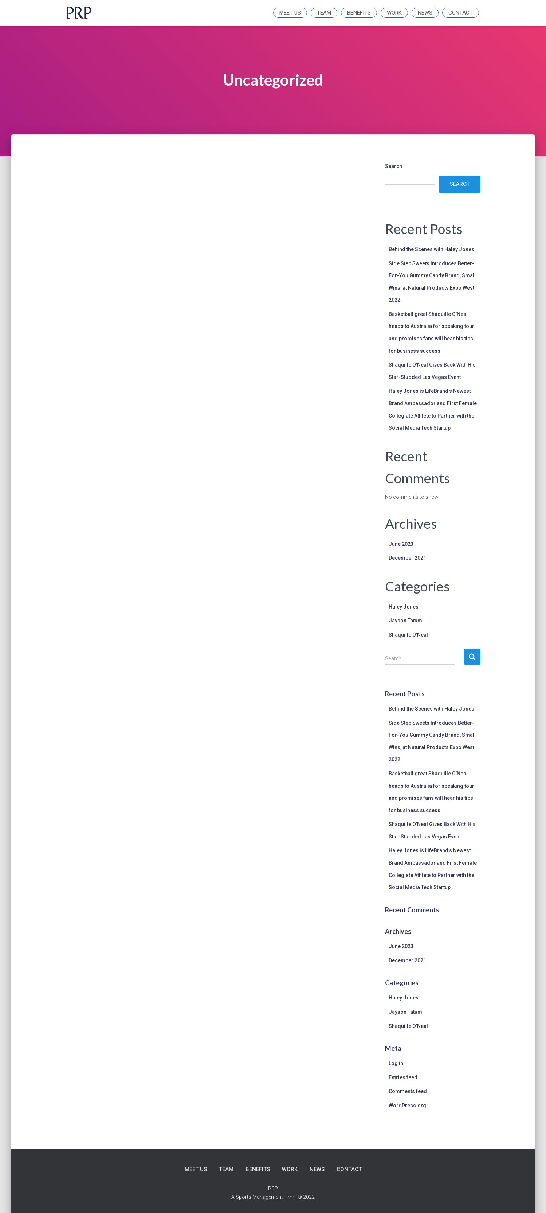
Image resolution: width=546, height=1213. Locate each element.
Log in (396, 1063)
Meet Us (290, 12)
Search (393, 166)
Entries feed (403, 1077)
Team (324, 12)
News (425, 12)
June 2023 (401, 544)
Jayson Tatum (405, 620)
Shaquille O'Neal (408, 635)
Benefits (359, 12)
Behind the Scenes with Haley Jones (431, 249)
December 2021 (407, 558)
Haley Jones (404, 607)
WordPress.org (407, 1105)
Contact (460, 12)
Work (394, 12)
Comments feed (408, 1091)
